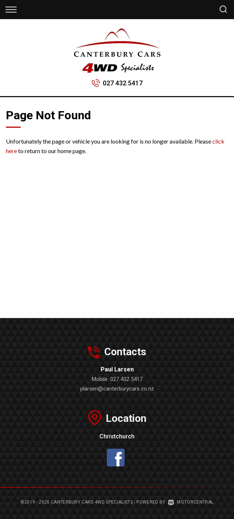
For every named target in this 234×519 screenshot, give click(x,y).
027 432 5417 (123, 83)
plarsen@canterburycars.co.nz (117, 388)
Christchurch (117, 436)
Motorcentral (190, 502)
